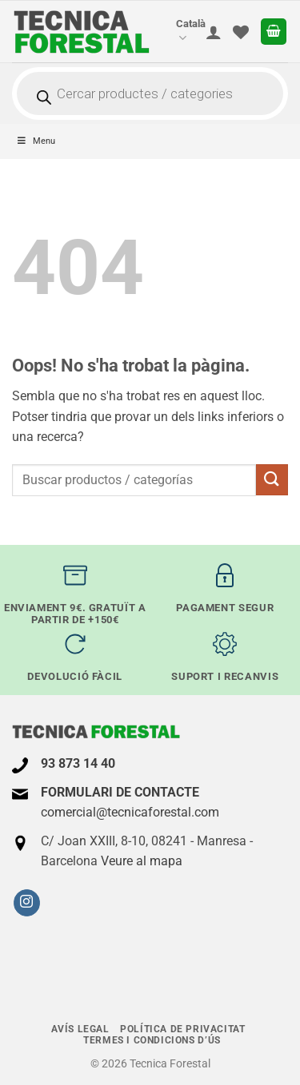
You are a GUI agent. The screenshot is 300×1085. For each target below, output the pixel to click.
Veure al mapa (141, 860)
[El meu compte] (214, 32)
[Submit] (272, 479)
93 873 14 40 (78, 763)
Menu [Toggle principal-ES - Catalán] (35, 141)
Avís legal (80, 1029)
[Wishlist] (241, 32)
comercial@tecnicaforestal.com (130, 812)
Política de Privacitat (182, 1029)
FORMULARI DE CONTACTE (120, 792)
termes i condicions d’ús (152, 1040)
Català (191, 32)
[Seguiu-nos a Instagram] (27, 902)
